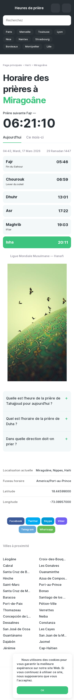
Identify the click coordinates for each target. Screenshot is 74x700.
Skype (48, 521)
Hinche (8, 578)
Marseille (25, 31)
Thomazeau (12, 610)
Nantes (23, 39)
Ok (42, 690)
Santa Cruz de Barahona (17, 572)
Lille (49, 46)
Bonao (44, 591)
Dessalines (11, 623)
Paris (9, 31)
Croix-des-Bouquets (53, 559)
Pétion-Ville (48, 604)
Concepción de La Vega (17, 616)
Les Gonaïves (49, 566)
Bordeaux (12, 46)
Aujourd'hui (12, 137)
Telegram (27, 529)
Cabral (8, 566)
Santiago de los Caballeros (53, 597)
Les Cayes (47, 629)
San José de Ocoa (16, 629)
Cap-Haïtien (48, 648)
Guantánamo (12, 635)
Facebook (15, 521)
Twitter (33, 521)
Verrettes (46, 610)
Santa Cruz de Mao (17, 591)
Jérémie (9, 648)
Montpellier (32, 46)
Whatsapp (46, 529)
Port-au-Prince (50, 585)
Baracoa (9, 597)
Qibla (55, 8)
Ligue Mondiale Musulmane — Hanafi (37, 256)
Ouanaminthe (49, 572)
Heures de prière (29, 8)
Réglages (66, 8)
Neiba (43, 616)
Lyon (60, 31)
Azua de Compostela (53, 578)
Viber (61, 521)
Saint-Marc (11, 585)
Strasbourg (42, 39)
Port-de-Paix (13, 604)
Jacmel (44, 642)
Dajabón (9, 642)
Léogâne (9, 559)
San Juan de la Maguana (53, 635)
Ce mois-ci (35, 137)
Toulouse (44, 31)
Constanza (47, 623)
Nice (8, 39)
